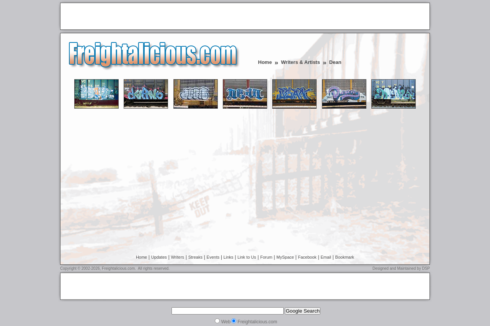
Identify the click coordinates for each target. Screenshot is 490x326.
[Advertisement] (152, 16)
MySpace (285, 257)
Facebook (307, 257)
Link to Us (246, 257)
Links (229, 257)
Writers (177, 257)
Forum (266, 257)
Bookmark (344, 257)
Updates (159, 257)
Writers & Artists (300, 62)
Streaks (195, 257)
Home (265, 62)
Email (325, 257)
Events (213, 257)
